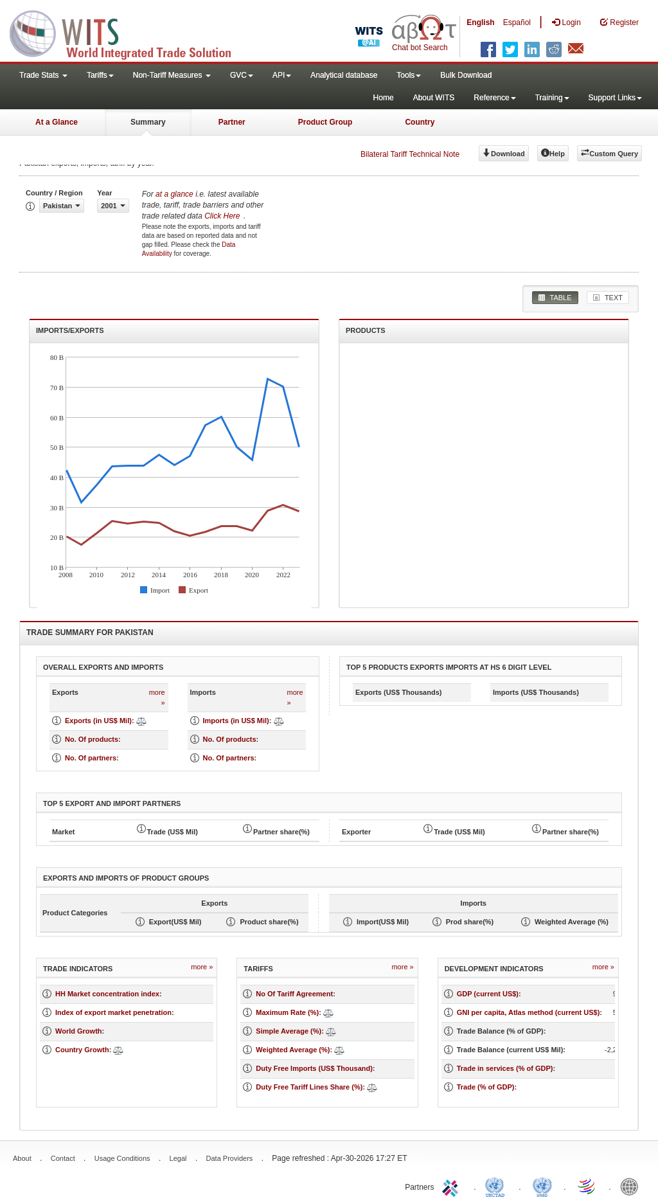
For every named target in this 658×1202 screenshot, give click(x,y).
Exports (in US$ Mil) (98, 720)
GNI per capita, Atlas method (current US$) (528, 1012)
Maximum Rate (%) (287, 1012)
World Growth (78, 1031)
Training (552, 97)
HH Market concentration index (107, 994)
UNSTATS (542, 1186)
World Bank (632, 1186)
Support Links (615, 97)
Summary (148, 122)
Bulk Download (466, 75)
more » (157, 697)
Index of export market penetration (113, 1012)
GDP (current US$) (488, 994)
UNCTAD (497, 1186)
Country (419, 122)
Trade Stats (43, 75)
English (480, 22)
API (281, 75)
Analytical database (343, 75)
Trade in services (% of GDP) (505, 1068)
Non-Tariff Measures (172, 75)
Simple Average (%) (288, 1031)
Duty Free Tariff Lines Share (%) (309, 1087)
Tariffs (100, 75)
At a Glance (56, 122)
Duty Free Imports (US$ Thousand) (314, 1068)
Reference (494, 97)
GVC (241, 75)
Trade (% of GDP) (486, 1087)
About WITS (434, 97)
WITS (128, 32)
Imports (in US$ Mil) (236, 720)
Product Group (325, 122)
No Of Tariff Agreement (294, 994)
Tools (408, 75)
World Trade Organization (587, 1186)
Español (517, 22)
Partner (231, 122)
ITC (452, 1186)
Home (383, 97)
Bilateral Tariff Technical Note (409, 154)
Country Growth (82, 1050)
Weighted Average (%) (293, 1050)
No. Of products (91, 739)
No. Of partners (90, 758)
